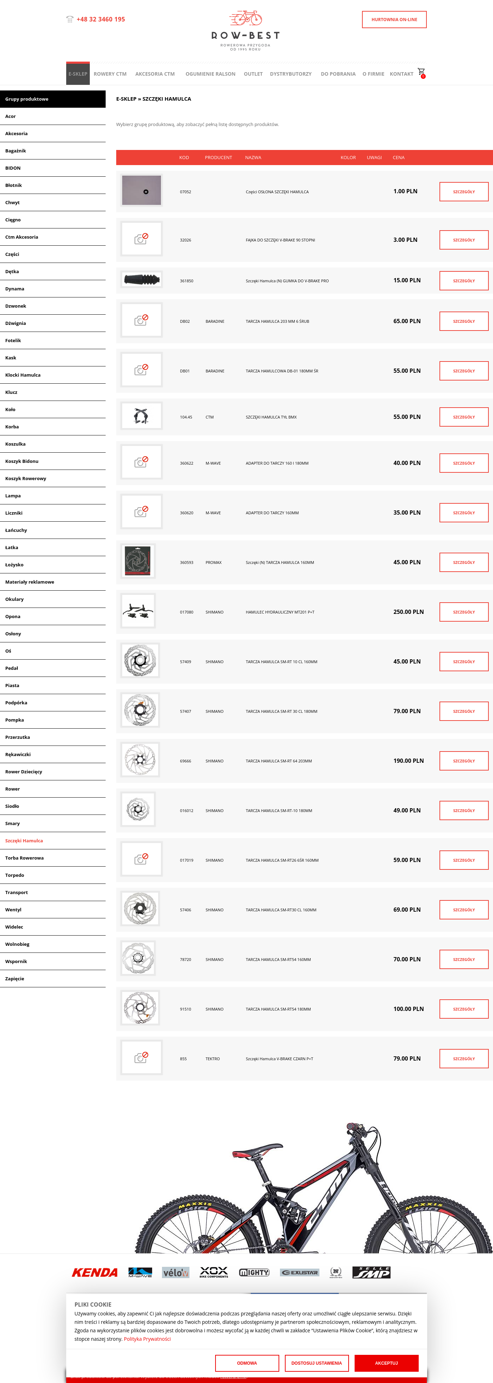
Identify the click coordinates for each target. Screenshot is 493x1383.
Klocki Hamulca (22, 375)
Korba (12, 426)
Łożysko (14, 564)
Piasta (12, 685)
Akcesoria (16, 133)
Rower (12, 789)
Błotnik (13, 185)
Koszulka (15, 444)
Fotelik (13, 340)
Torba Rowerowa (24, 858)
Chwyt (12, 202)
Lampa (13, 495)
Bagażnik (15, 150)
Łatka (11, 547)
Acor (10, 116)
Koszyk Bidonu (21, 461)
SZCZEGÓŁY (464, 191)
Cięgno (13, 219)
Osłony (13, 633)
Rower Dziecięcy (23, 771)
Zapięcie (14, 978)
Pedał (11, 668)
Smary (12, 823)
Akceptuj (386, 1363)
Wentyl (13, 909)
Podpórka (16, 702)
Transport (16, 892)
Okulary (14, 599)
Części (12, 254)
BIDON (13, 168)
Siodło (12, 806)
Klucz (11, 392)
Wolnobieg (17, 944)
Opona (12, 616)
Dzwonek (15, 306)
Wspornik (16, 961)
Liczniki (14, 513)
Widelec (14, 927)
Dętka (12, 271)
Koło (10, 409)
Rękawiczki (18, 754)
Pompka (14, 720)
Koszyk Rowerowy (25, 478)
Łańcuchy (16, 530)
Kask (10, 357)
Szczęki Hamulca (24, 840)
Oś (8, 651)
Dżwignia (15, 323)
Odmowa (247, 1363)
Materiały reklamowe (29, 582)
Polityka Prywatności (147, 1338)
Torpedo (14, 875)
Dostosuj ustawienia (317, 1363)
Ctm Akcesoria (21, 237)
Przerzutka (17, 737)
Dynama (14, 288)
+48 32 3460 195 (101, 19)
